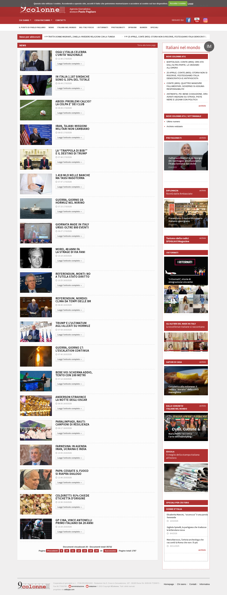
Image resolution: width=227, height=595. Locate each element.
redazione (91, 586)
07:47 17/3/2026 (63, 182)
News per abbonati (29, 36)
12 (79, 551)
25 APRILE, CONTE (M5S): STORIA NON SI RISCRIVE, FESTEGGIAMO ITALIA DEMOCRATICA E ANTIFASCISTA (187, 75)
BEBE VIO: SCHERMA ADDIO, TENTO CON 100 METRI (73, 373)
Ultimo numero (173, 121)
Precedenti (52, 551)
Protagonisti (118, 27)
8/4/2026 (172, 533)
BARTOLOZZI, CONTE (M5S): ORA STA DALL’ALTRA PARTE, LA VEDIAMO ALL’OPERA (185, 65)
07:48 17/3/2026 (63, 157)
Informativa (205, 584)
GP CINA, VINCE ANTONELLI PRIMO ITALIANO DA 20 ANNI (74, 521)
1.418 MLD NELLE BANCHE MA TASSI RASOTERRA (72, 176)
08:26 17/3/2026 (63, 108)
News (51, 27)
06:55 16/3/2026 (63, 404)
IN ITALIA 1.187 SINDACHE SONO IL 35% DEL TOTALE (72, 78)
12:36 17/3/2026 (63, 59)
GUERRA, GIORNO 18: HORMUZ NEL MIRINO (69, 201)
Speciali (154, 27)
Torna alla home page (146, 45)
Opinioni (132, 27)
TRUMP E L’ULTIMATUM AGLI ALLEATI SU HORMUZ (72, 324)
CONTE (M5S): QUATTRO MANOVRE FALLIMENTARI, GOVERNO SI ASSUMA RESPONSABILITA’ (185, 86)
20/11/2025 (173, 546)
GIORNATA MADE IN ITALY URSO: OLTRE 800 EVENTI (72, 225)
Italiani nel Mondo (66, 27)
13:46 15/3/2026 (63, 478)
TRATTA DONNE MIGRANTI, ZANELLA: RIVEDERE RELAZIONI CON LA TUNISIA (79, 36)
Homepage (169, 584)
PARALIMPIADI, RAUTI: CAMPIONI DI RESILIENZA (72, 423)
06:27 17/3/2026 (63, 231)
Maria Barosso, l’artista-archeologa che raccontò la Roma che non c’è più (185, 541)
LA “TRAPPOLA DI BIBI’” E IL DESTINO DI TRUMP (71, 152)
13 (84, 551)
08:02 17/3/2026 (63, 133)
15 (96, 551)
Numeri (143, 27)
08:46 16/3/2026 (63, 305)
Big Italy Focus (86, 27)
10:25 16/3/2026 (63, 280)
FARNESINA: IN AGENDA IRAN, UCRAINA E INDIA (71, 447)
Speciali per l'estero (177, 502)
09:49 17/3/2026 (63, 83)
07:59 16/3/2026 (63, 330)
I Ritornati (102, 27)
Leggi (190, 3)
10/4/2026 (172, 521)
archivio (202, 106)
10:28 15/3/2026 (63, 527)
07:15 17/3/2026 (63, 207)
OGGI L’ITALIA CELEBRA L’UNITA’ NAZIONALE (70, 53)
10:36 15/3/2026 (63, 502)
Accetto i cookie (178, 3)
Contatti (60, 20)
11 (73, 551)
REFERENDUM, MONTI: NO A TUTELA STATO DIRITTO (72, 275)
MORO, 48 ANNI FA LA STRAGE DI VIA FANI (70, 250)
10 (67, 551)
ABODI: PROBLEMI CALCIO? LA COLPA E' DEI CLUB (73, 102)
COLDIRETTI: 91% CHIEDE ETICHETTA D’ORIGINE (72, 497)
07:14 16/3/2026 (63, 379)
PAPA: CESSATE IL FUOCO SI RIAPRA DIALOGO (71, 472)
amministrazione (76, 586)
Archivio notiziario (175, 126)
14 (90, 551)
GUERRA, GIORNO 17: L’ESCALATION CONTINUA (72, 349)
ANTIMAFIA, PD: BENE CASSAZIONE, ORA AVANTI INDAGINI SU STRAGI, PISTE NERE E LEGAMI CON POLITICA (187, 97)
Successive (110, 551)
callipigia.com (69, 589)
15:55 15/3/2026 (63, 453)
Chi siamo (181, 584)
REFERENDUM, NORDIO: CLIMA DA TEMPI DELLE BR (73, 299)
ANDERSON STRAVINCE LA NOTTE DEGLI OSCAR (71, 398)
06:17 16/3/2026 (63, 428)
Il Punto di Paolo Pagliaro (32, 27)
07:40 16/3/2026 (63, 354)
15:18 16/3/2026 (63, 256)
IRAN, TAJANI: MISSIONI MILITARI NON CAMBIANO (72, 127)
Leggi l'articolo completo (70, 63)
